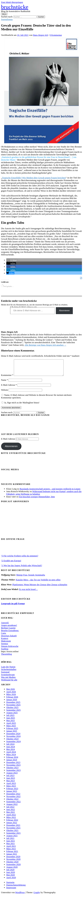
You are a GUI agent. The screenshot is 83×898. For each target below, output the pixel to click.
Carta (3, 636)
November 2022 (13, 799)
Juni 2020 (10, 875)
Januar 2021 (11, 857)
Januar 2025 (11, 734)
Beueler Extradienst (10, 633)
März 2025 (11, 729)
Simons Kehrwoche (9, 649)
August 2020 (12, 870)
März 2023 (11, 789)
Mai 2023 (10, 784)
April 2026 (11, 695)
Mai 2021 (10, 846)
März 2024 (11, 757)
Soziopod (5, 675)
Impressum (11, 890)
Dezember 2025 (13, 705)
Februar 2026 (12, 700)
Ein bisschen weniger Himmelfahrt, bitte (37, 500)
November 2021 (13, 831)
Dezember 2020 (13, 859)
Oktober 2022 (12, 802)
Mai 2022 (10, 815)
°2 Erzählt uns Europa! (11, 564)
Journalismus (7, 19)
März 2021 (11, 852)
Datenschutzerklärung (16, 888)
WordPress (20, 895)
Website (4, 393)
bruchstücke (14, 7)
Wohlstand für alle (9, 683)
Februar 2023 (12, 791)
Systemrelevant (8, 678)
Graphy (37, 895)
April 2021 (11, 849)
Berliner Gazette (8, 631)
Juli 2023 (10, 778)
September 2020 (13, 867)
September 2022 (13, 805)
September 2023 (13, 773)
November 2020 (13, 862)
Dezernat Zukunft (9, 639)
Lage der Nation (8, 670)
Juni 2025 (10, 721)
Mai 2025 (10, 723)
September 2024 (13, 744)
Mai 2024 (10, 752)
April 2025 (11, 726)
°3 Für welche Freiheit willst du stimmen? (19, 559)
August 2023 (12, 776)
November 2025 (13, 708)
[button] (11, 260)
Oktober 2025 (12, 710)
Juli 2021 (10, 841)
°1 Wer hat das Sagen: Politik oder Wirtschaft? (21, 568)
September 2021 (13, 836)
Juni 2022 (10, 812)
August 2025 (12, 716)
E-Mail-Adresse (9, 388)
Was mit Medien (8, 680)
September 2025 (13, 713)
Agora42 (5, 626)
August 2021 (12, 839)
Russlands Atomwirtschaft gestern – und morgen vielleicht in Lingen (50, 492)
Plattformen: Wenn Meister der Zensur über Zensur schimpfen (39, 587)
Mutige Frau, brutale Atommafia (30, 578)
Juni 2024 (10, 750)
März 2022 (11, 820)
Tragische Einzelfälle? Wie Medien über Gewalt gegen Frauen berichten (34, 177)
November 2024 (13, 739)
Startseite (10, 885)
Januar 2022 (11, 825)
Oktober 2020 (12, 865)
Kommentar (7, 378)
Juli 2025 (10, 718)
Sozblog (4, 652)
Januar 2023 (11, 794)
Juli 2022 (10, 810)
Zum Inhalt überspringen (12, 2)
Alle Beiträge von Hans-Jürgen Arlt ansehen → (45, 345)
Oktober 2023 (12, 771)
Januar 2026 (11, 702)
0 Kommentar (56, 35)
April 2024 (11, 755)
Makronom (6, 644)
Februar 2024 (12, 760)
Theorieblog (6, 657)
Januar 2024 (11, 763)
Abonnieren (64, 310)
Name (4, 383)
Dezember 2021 (13, 828)
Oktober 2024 (12, 742)
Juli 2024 (10, 747)
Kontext (4, 641)
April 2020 (11, 880)
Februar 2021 (12, 854)
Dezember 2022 (13, 797)
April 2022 (11, 818)
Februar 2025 (12, 731)
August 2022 (12, 807)
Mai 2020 (10, 878)
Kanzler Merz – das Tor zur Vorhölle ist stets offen (38, 583)
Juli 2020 (10, 873)
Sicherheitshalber (8, 672)
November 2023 (13, 768)
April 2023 (11, 786)
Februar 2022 (12, 823)
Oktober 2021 (12, 833)
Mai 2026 (10, 692)
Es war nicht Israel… (28, 592)
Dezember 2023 (13, 765)
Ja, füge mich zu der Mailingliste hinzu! (20, 406)
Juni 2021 (10, 844)
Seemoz (4, 647)
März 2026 (11, 697)
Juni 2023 (10, 781)
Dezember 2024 (13, 737)
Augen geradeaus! (9, 628)
